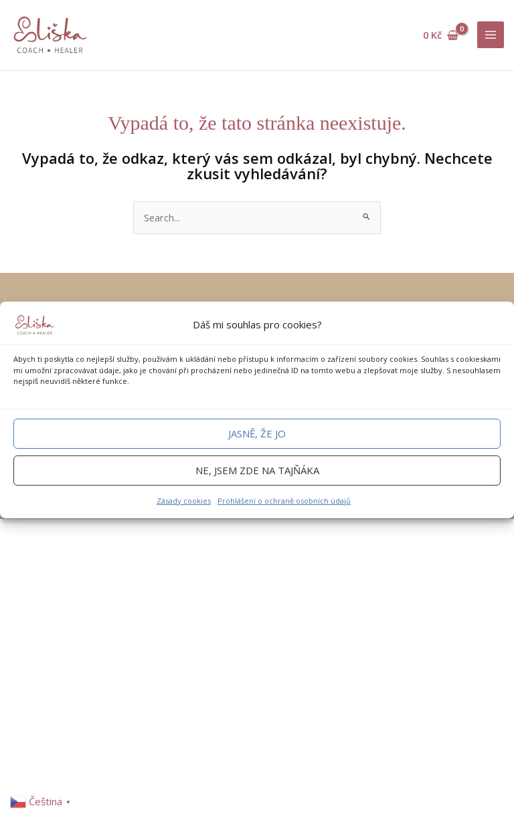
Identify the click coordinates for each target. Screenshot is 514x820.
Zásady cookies (184, 501)
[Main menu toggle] (490, 34)
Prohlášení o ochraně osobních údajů (284, 501)
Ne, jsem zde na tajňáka (257, 470)
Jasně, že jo (257, 433)
